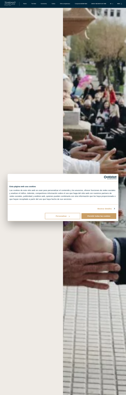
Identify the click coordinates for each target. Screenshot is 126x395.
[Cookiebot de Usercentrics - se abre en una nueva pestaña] (106, 177)
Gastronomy (44, 3)
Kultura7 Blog (83, 3)
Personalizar (63, 216)
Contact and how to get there (98, 3)
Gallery (53, 3)
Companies (77, 3)
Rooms (25, 3)
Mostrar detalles (104, 209)
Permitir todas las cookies (98, 216)
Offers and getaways (65, 3)
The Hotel (33, 3)
